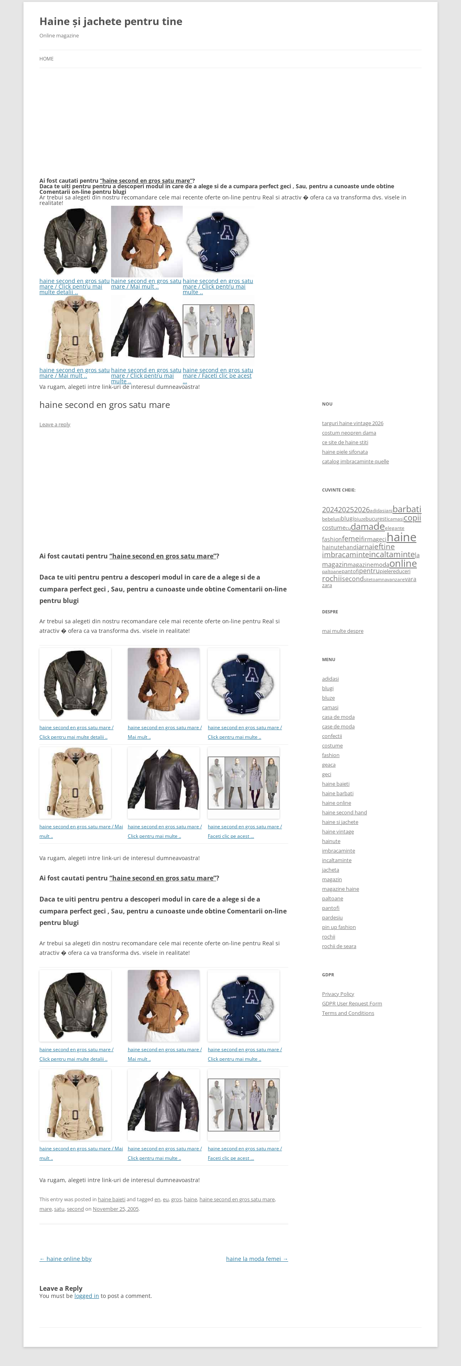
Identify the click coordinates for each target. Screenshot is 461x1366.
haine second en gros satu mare (237, 1199)
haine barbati (338, 793)
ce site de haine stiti (345, 442)
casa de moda (338, 716)
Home (46, 58)
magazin (332, 879)
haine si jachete (340, 821)
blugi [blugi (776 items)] (347, 518)
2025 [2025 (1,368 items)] (346, 509)
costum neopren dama (349, 432)
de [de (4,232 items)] (379, 526)
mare (45, 1208)
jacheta (330, 869)
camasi (330, 707)
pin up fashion (339, 927)
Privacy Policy (338, 993)
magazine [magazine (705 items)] (360, 564)
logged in (86, 1296)
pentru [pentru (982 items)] (369, 570)
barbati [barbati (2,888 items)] (407, 509)
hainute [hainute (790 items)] (332, 547)
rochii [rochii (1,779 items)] (332, 578)
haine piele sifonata (345, 451)
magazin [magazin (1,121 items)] (335, 564)
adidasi (330, 678)
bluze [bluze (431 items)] (359, 519)
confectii (332, 736)
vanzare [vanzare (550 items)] (396, 579)
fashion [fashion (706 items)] (332, 539)
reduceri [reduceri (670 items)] (400, 571)
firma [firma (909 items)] (368, 539)
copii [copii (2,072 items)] (412, 517)
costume (332, 745)
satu (59, 1208)
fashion (331, 755)
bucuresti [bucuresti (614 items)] (376, 518)
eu (166, 1199)
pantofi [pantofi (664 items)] (350, 571)
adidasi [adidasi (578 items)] (378, 510)
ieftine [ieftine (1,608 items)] (383, 546)
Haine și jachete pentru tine (110, 21)
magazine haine (340, 888)
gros (176, 1199)
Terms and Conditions (348, 1013)
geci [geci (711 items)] (381, 539)
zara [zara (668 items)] (327, 585)
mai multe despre (342, 630)
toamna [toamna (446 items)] (379, 579)
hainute (331, 841)
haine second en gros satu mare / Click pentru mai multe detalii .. (75, 283)
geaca (329, 764)
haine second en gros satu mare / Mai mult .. (147, 280)
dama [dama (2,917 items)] (362, 526)
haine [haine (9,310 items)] (401, 537)
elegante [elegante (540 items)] (394, 528)
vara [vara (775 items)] (410, 579)
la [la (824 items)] (417, 555)
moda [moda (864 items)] (381, 564)
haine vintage (338, 831)
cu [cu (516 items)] (348, 528)
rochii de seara (339, 946)
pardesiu (332, 917)
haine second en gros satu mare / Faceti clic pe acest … (218, 373)
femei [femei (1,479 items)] (351, 538)
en (157, 1199)
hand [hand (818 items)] (350, 547)
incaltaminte (337, 860)
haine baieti (111, 1199)
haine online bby (65, 1259)
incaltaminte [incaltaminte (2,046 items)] (392, 554)
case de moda (338, 726)
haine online (336, 802)
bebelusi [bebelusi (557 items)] (331, 518)
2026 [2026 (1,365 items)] (362, 509)
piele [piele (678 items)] (385, 571)
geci (326, 774)
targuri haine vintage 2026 (352, 423)
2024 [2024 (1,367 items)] (330, 509)
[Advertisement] (99, 127)
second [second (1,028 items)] (353, 578)
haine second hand (344, 812)
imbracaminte (338, 850)
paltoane (332, 898)
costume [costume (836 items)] (334, 527)
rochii (328, 936)
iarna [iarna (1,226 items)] (364, 546)
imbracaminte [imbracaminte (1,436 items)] (345, 554)
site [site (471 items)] (367, 579)
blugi (328, 688)
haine (190, 1199)
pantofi (331, 907)
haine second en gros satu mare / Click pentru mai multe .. (218, 283)
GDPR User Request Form (352, 1003)
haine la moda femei (257, 1259)
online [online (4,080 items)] (403, 563)
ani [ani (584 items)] (389, 510)
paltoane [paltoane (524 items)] (332, 571)
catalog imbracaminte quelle (355, 461)
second (75, 1208)
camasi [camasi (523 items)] (396, 518)
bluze (328, 697)
